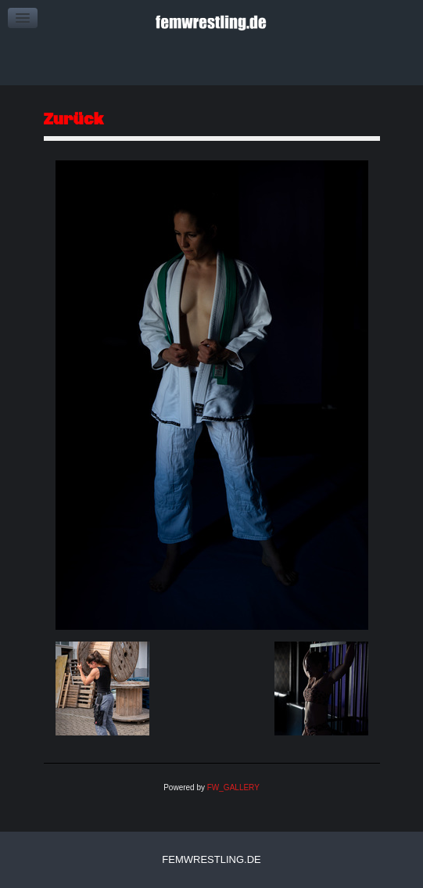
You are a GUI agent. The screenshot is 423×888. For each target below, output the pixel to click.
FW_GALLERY (233, 787)
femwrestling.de (211, 859)
